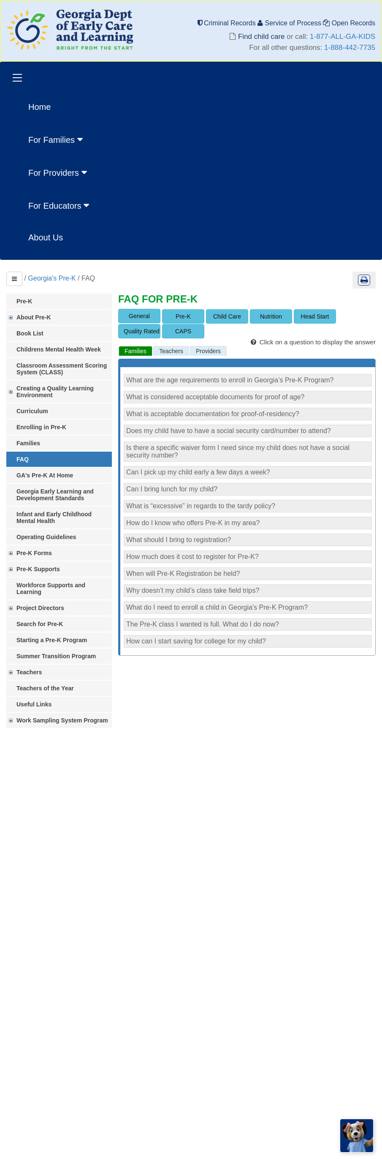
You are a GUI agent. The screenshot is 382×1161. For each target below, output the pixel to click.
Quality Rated (142, 331)
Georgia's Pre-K (52, 278)
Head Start (315, 316)
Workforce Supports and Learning (50, 588)
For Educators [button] (59, 205)
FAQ (22, 459)
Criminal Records (228, 23)
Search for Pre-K (39, 624)
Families (28, 443)
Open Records (349, 23)
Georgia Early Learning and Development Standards (55, 494)
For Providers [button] (58, 172)
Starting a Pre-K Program (51, 640)
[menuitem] (60, 139)
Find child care (261, 37)
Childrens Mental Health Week (58, 349)
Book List (29, 333)
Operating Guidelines (46, 537)
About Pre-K (33, 317)
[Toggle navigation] (17, 78)
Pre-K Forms (34, 553)
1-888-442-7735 (349, 48)
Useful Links (33, 704)
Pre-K (24, 301)
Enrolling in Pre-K (41, 427)
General (139, 316)
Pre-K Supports (38, 569)
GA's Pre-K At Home (44, 475)
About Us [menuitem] (45, 237)
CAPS (183, 331)
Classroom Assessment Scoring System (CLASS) (61, 369)
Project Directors (40, 608)
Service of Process (290, 23)
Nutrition (271, 316)
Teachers (29, 672)
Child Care (227, 316)
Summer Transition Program (56, 656)
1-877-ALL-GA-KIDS (342, 37)
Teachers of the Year (45, 688)
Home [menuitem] (39, 107)
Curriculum (32, 411)
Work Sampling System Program (62, 720)
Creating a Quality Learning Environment (55, 391)
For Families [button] (56, 139)
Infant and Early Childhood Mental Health (54, 517)
